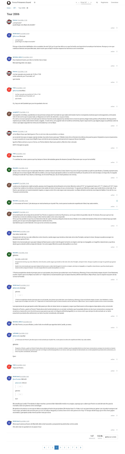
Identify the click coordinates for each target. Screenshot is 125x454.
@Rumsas (16, 36)
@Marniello (16, 288)
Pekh (14, 88)
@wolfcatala (17, 379)
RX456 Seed (16, 33)
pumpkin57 (16, 112)
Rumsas (15, 20)
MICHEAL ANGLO (18, 57)
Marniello (15, 168)
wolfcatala (15, 333)
